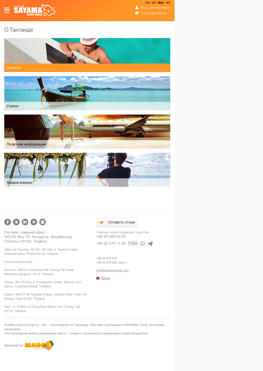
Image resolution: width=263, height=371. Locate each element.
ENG (153, 3)
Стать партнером (153, 13)
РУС (148, 3)
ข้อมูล (160, 3)
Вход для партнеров (155, 7)
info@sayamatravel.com (112, 270)
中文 (168, 3)
